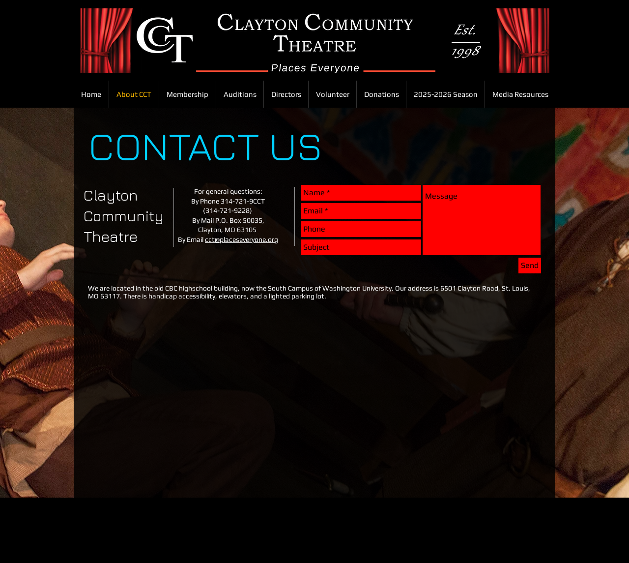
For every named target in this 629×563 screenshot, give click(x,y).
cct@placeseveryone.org (241, 239)
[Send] (529, 265)
